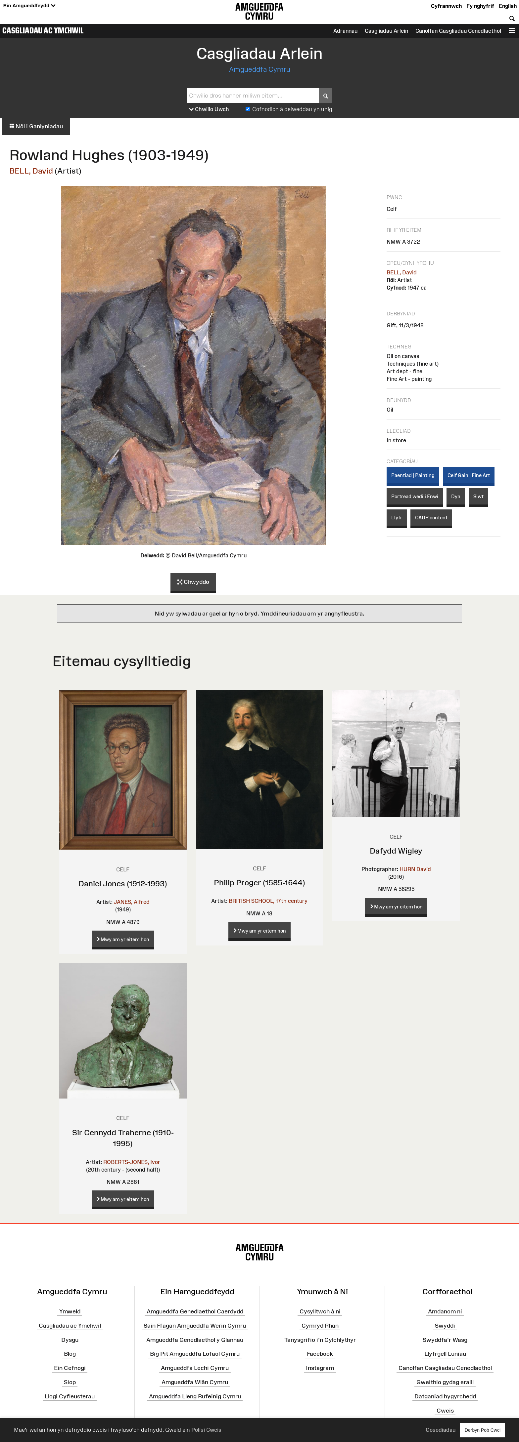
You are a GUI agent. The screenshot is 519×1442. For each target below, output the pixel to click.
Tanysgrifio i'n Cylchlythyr (320, 1339)
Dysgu (69, 1339)
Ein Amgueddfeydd (29, 6)
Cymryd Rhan (320, 1325)
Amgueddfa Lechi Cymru (195, 1368)
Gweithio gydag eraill (445, 1382)
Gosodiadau (440, 1430)
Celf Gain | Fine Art (469, 475)
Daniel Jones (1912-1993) (122, 883)
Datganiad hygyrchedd (445, 1396)
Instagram (320, 1368)
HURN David (415, 869)
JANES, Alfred (132, 902)
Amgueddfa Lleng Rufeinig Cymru (195, 1396)
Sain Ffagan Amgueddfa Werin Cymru (195, 1325)
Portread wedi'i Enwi (414, 496)
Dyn (455, 496)
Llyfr (396, 517)
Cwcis (445, 1410)
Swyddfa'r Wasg (445, 1339)
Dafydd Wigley (396, 850)
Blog (70, 1353)
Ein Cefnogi (70, 1368)
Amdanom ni (445, 1311)
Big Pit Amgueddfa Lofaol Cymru (195, 1353)
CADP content (431, 517)
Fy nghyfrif (480, 6)
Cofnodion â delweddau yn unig (292, 109)
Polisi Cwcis (206, 1430)
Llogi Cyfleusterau (70, 1396)
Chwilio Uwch (209, 109)
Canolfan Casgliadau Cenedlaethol (445, 1368)
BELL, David (31, 170)
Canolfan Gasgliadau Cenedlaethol (458, 31)
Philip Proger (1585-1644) (259, 882)
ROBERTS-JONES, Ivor (131, 1162)
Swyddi (445, 1325)
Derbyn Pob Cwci (482, 1430)
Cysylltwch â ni (320, 1311)
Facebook (320, 1353)
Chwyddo (193, 582)
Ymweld (69, 1311)
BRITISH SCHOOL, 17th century (268, 901)
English (508, 6)
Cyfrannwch (446, 6)
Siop (70, 1382)
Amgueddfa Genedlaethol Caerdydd (195, 1311)
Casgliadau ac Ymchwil (43, 30)
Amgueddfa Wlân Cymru (195, 1382)
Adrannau (345, 31)
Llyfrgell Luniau (445, 1353)
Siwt (478, 496)
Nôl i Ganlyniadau (36, 126)
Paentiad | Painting (413, 475)
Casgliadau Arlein (386, 31)
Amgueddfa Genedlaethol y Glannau (194, 1339)
